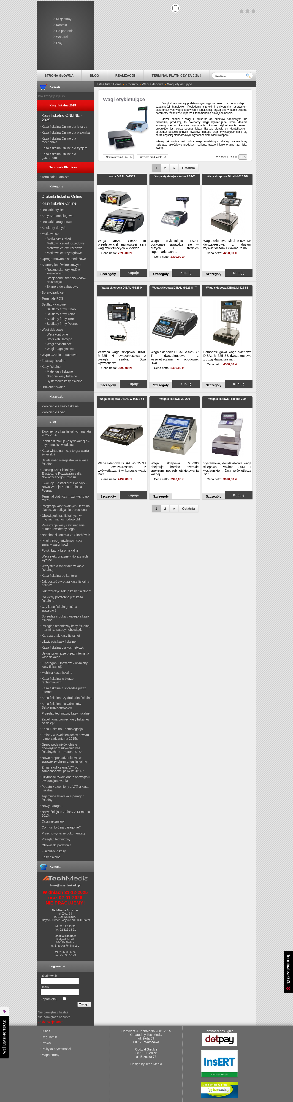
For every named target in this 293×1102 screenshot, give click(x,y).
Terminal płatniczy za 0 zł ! (176, 75)
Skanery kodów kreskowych (61, 265)
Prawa (46, 1043)
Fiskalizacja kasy (54, 851)
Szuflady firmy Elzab (61, 309)
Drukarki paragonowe (57, 222)
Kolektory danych (54, 228)
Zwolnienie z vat (53, 412)
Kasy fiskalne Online (59, 203)
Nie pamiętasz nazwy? (54, 1017)
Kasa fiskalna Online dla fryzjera (64, 148)
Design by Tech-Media (146, 1064)
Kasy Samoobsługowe (57, 216)
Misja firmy (63, 19)
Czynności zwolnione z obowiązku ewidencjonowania (66, 779)
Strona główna (59, 75)
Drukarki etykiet (53, 210)
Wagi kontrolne (57, 334)
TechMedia (154, 1035)
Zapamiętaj (49, 999)
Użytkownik (49, 976)
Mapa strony (50, 1055)
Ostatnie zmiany (53, 821)
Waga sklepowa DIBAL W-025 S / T (122, 399)
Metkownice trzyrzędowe (64, 253)
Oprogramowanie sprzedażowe (64, 259)
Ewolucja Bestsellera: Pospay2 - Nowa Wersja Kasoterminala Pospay (64, 486)
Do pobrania (64, 31)
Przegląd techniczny (56, 839)
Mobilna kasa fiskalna (57, 672)
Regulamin (49, 1037)
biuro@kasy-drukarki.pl (65, 885)
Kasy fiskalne (51, 366)
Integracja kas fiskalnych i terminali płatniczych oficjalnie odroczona (66, 508)
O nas (46, 1031)
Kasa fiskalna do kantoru (59, 575)
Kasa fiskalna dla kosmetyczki (63, 647)
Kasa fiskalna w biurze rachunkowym (57, 680)
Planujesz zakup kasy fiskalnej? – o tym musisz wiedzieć (66, 443)
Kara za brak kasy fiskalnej (61, 635)
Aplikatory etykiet (59, 238)
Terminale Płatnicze (55, 177)
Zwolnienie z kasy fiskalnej (60, 406)
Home (117, 84)
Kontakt (61, 25)
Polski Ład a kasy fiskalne (60, 550)
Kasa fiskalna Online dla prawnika (66, 132)
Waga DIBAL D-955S (122, 176)
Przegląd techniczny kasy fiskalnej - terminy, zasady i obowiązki (66, 627)
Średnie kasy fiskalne (62, 376)
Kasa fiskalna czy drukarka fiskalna (67, 698)
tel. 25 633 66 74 (65, 952)
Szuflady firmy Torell (61, 319)
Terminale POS (52, 298)
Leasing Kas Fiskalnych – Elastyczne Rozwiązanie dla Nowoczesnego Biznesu (61, 473)
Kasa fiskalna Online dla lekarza (64, 126)
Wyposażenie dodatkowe (59, 355)
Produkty (131, 84)
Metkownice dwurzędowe (64, 248)
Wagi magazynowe (60, 349)
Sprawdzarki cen (53, 292)
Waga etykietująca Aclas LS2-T (175, 176)
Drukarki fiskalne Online (62, 196)
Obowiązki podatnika (56, 845)
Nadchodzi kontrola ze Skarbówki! (66, 535)
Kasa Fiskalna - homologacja (62, 729)
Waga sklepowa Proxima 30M (227, 399)
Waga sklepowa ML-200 (174, 399)
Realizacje (125, 75)
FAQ (59, 43)
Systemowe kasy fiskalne (64, 381)
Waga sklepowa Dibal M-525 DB (227, 176)
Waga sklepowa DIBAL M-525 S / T (174, 287)
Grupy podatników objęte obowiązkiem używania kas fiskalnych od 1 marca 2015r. (62, 748)
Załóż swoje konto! (51, 1022)
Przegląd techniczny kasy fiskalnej (66, 713)
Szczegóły (108, 274)
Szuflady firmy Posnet (62, 323)
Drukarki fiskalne (53, 387)
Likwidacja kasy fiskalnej (59, 641)
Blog (94, 75)
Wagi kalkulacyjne (59, 339)
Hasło (45, 987)
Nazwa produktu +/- (117, 157)
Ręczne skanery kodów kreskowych (63, 271)
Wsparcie (62, 37)
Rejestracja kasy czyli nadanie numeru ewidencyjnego (63, 527)
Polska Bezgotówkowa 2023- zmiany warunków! (62, 542)
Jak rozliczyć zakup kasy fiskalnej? (66, 591)
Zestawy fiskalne (53, 361)
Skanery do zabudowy (62, 286)
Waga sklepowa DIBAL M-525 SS (227, 287)
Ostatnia (188, 168)
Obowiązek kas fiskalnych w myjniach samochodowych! (61, 517)
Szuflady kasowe (54, 304)
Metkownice (50, 234)
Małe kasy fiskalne (60, 371)
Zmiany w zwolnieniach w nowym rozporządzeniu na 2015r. (65, 736)
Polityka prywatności (56, 1049)
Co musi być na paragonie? (61, 827)
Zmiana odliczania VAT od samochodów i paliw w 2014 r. (63, 769)
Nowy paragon (52, 806)
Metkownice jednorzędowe (65, 243)
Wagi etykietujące (59, 344)
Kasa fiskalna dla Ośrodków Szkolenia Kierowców (61, 705)
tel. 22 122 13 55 (65, 926)
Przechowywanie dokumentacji (63, 833)
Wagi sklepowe (52, 329)
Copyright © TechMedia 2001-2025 (146, 1031)
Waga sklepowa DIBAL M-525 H (121, 287)
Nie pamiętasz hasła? (53, 1012)
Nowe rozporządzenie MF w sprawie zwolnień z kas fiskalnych (66, 759)
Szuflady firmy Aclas (61, 314)
